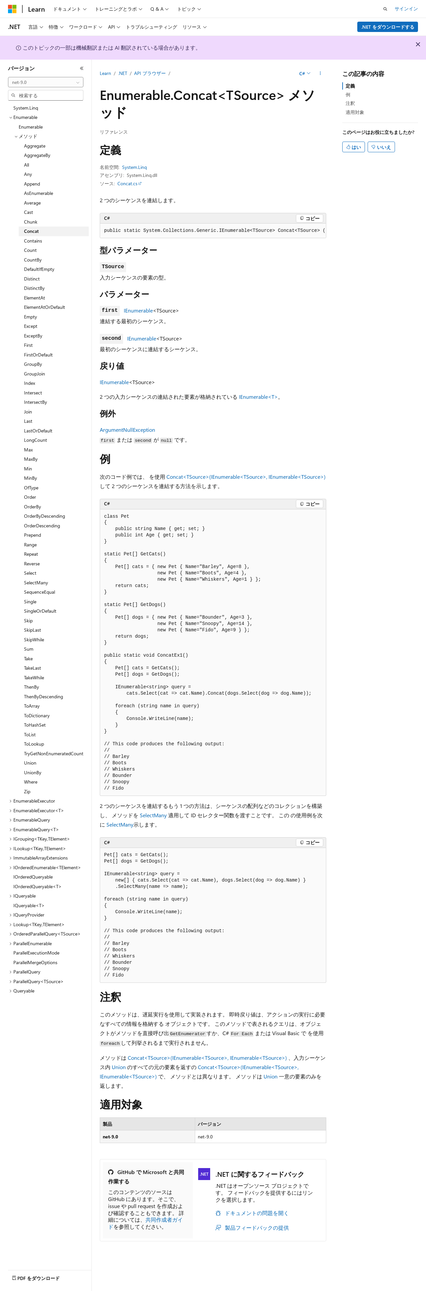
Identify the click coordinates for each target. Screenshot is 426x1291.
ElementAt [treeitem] (34, 298)
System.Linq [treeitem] (25, 108)
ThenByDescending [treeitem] (43, 696)
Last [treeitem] (28, 421)
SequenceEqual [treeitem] (39, 592)
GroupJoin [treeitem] (34, 373)
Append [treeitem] (32, 184)
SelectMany (153, 815)
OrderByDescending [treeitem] (44, 516)
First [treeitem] (28, 345)
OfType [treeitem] (31, 487)
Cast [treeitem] (28, 212)
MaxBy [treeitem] (31, 459)
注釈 (350, 103)
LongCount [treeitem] (35, 440)
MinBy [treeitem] (30, 478)
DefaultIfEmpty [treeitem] (39, 269)
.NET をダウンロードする (387, 27)
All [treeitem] (26, 165)
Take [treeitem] (28, 658)
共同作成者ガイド (145, 1223)
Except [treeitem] (30, 326)
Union (119, 1066)
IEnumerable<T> (258, 396)
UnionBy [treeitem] (32, 772)
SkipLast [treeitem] (32, 630)
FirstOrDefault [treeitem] (38, 354)
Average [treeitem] (32, 203)
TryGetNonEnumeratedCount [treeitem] (53, 753)
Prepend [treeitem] (32, 535)
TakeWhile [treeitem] (34, 677)
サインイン (406, 8)
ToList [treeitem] (30, 734)
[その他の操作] (320, 73)
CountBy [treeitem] (33, 260)
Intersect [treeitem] (33, 392)
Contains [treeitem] (33, 241)
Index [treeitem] (29, 383)
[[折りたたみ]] (82, 68)
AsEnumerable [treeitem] (38, 193)
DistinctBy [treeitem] (34, 288)
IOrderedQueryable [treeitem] (33, 877)
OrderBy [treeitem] (32, 506)
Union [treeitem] (30, 763)
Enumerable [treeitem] (31, 127)
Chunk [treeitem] (30, 222)
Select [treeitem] (30, 573)
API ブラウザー (150, 73)
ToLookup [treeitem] (34, 744)
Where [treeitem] (30, 782)
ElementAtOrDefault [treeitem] (44, 307)
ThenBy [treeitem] (31, 687)
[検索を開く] (385, 9)
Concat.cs (127, 183)
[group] (213, 231)
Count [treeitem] (30, 250)
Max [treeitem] (28, 449)
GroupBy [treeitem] (33, 364)
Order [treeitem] (30, 497)
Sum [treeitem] (28, 649)
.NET (122, 73)
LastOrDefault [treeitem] (38, 430)
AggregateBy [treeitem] (37, 155)
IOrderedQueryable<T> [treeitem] (37, 886)
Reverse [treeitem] (32, 563)
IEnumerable (138, 310)
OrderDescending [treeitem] (42, 525)
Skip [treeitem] (28, 620)
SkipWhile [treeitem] (34, 639)
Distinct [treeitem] (32, 279)
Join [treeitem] (28, 411)
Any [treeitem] (28, 174)
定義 (350, 86)
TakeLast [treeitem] (32, 668)
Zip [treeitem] (27, 791)
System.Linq (134, 167)
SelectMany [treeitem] (36, 582)
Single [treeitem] (30, 601)
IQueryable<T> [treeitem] (29, 905)
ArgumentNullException (127, 429)
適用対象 (355, 112)
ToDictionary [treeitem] (37, 715)
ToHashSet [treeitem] (35, 725)
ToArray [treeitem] (32, 706)
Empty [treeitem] (30, 317)
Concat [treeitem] (31, 231)
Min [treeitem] (28, 468)
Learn (105, 73)
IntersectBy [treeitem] (35, 402)
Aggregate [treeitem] (34, 146)
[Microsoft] (12, 9)
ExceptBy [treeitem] (33, 335)
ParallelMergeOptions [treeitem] (35, 962)
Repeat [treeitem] (31, 554)
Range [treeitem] (30, 544)
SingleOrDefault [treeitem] (40, 611)
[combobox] (45, 82)
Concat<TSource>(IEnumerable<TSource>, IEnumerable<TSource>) (246, 476)
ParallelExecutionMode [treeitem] (36, 953)
